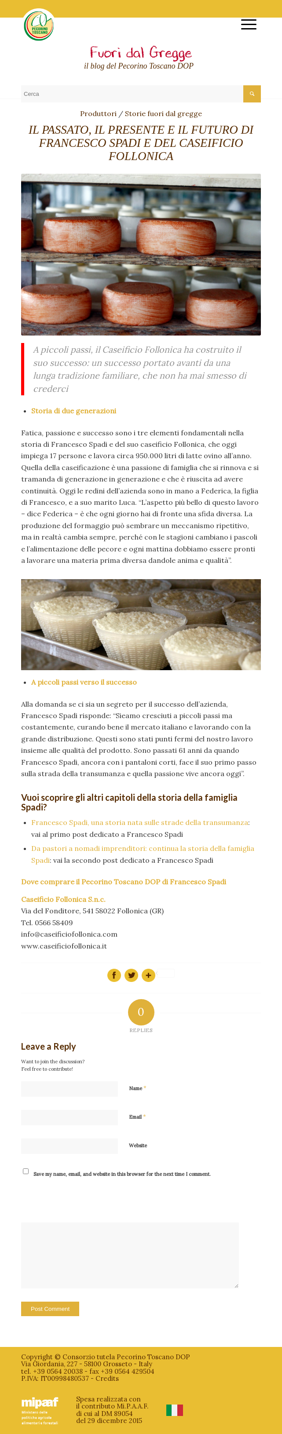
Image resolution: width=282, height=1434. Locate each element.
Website (138, 1145)
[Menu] (244, 24)
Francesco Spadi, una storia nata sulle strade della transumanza (139, 822)
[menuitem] (244, 24)
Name (137, 1088)
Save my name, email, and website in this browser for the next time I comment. (122, 1174)
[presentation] (81, 1200)
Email (137, 1116)
